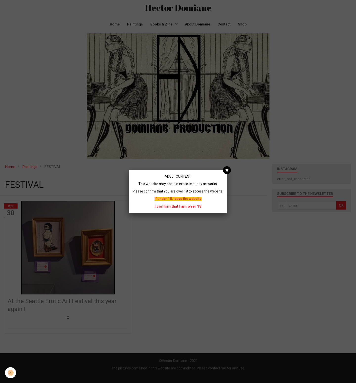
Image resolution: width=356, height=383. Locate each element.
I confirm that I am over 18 (178, 206)
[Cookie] (10, 372)
